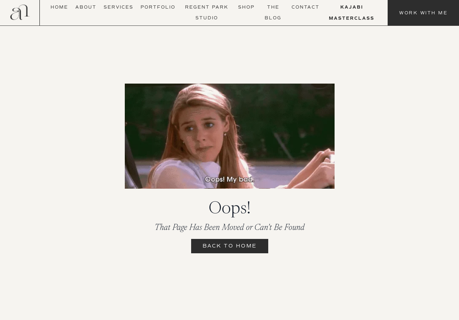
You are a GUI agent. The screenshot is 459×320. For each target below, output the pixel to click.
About (85, 7)
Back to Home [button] (230, 246)
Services (118, 7)
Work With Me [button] (423, 12)
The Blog (273, 12)
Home (59, 7)
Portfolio (158, 7)
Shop (246, 7)
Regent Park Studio (206, 12)
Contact (306, 7)
